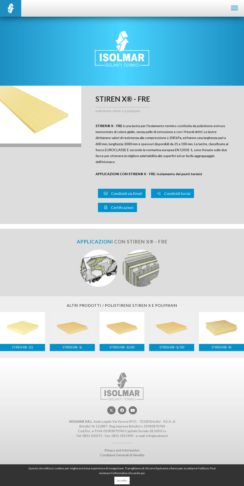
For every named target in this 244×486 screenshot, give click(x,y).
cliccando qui (136, 473)
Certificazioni (117, 207)
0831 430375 (92, 436)
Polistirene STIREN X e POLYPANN (118, 111)
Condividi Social (172, 193)
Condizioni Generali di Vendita (122, 455)
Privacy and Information (122, 450)
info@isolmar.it (157, 436)
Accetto (122, 480)
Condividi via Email (122, 193)
